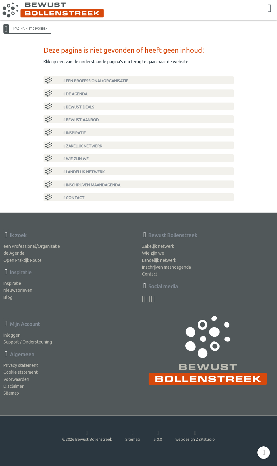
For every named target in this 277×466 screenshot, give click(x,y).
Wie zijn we (76, 158)
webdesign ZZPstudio (195, 435)
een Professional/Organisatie (96, 81)
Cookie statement (20, 372)
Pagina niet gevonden (30, 28)
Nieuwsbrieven (17, 290)
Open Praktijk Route (22, 260)
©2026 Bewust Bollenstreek (87, 435)
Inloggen (12, 335)
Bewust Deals (79, 107)
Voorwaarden (16, 379)
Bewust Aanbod (81, 120)
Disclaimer (13, 386)
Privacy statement (20, 365)
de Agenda (76, 94)
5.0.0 (158, 435)
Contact (74, 197)
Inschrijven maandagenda (92, 185)
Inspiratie (75, 133)
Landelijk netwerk (84, 172)
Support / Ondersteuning (27, 341)
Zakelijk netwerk (83, 146)
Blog (7, 297)
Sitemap (11, 393)
